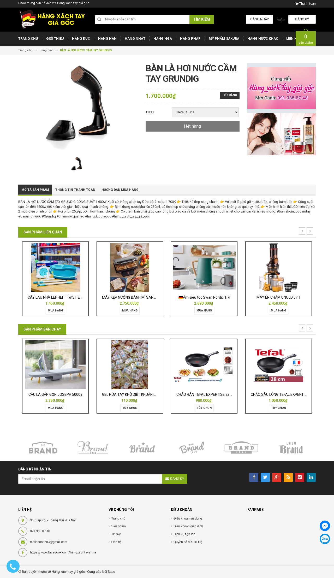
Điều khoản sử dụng (188, 518)
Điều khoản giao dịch (188, 526)
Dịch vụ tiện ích (184, 534)
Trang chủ (118, 518)
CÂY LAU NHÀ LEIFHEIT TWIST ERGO (57, 297)
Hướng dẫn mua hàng (120, 190)
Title (150, 112)
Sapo (111, 572)
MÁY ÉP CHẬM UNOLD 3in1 (279, 297)
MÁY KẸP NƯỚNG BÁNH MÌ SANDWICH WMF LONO (142, 297)
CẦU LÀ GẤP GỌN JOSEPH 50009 (55, 394)
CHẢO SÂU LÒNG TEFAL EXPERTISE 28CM (285, 394)
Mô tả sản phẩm (35, 190)
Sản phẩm (118, 526)
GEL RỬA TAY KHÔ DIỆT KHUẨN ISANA (133, 394)
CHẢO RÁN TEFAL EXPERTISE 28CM (205, 394)
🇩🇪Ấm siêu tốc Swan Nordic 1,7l (204, 297)
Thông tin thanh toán (75, 190)
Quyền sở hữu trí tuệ (188, 542)
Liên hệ (116, 542)
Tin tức (116, 534)
